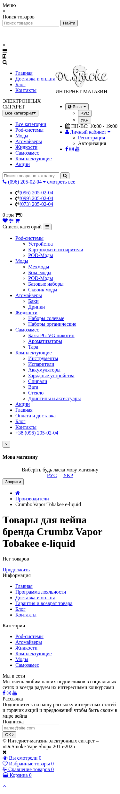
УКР (85, 120)
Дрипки (36, 307)
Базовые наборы (45, 284)
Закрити (13, 481)
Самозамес (27, 153)
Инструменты (43, 358)
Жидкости (26, 147)
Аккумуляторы (44, 370)
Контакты (25, 90)
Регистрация (91, 137)
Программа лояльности (40, 592)
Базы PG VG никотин (51, 335)
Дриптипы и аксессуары (54, 398)
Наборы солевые (46, 318)
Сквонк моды (42, 289)
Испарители (41, 364)
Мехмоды (38, 266)
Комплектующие (33, 158)
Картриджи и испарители (55, 249)
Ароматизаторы (45, 341)
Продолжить (16, 569)
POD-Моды (40, 255)
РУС (85, 113)
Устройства (40, 244)
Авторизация (92, 143)
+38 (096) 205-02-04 (36, 432)
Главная (24, 73)
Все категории (30, 124)
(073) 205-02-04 (36, 204)
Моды (21, 135)
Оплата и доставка (35, 415)
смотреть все (61, 182)
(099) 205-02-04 (36, 198)
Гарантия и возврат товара (43, 603)
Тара (33, 347)
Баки (33, 301)
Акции (22, 164)
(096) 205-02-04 (36, 192)
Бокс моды (39, 272)
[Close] (6, 444)
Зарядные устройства (51, 375)
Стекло (36, 392)
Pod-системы (29, 130)
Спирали (37, 381)
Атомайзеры (28, 141)
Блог (20, 84)
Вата (33, 387)
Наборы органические (52, 324)
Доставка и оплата (35, 78)
